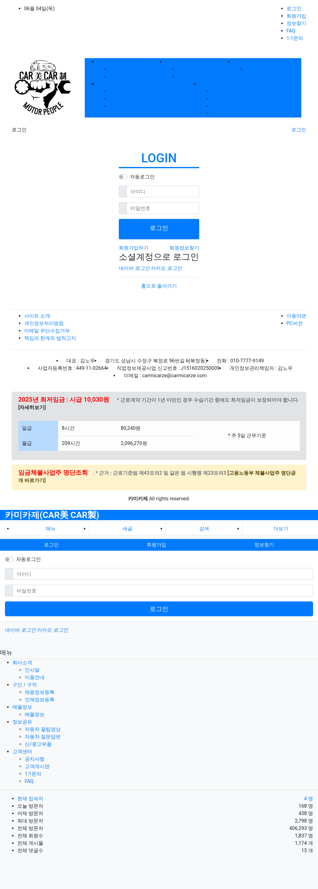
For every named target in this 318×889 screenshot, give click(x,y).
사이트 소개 (37, 316)
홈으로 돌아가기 (159, 286)
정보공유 (22, 722)
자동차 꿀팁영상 (127, 91)
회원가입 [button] (156, 545)
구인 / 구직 (24, 685)
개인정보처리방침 (44, 323)
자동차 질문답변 (127, 99)
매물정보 (255, 69)
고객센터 (22, 751)
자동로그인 (142, 177)
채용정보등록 (192, 69)
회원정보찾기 (184, 248)
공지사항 (221, 91)
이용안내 (119, 76)
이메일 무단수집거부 (47, 331)
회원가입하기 (133, 248)
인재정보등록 (192, 76)
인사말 (117, 69)
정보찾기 (296, 23)
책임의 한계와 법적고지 (50, 338)
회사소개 (22, 662)
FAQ (290, 31)
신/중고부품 (123, 106)
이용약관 (296, 316)
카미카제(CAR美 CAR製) (52, 515)
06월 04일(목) (39, 8)
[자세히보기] (32, 407)
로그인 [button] (51, 545)
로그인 (293, 8)
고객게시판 (224, 99)
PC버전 (294, 323)
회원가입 (296, 16)
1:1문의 (294, 38)
